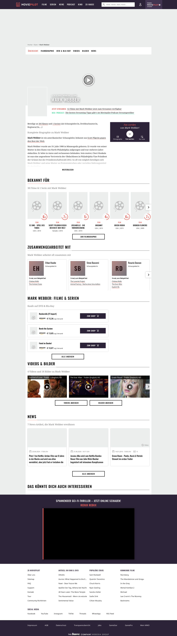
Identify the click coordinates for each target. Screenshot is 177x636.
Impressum (32, 625)
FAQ (29, 583)
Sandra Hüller (95, 592)
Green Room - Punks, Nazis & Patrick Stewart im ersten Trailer (127, 457)
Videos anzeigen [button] (71, 402)
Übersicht (33, 50)
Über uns (31, 575)
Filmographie (47, 50)
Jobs (99, 625)
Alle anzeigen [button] (68, 356)
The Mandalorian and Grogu (132, 579)
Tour (29, 596)
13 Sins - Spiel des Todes (37, 226)
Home (30, 45)
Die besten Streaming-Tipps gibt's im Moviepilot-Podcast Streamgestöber (100, 112)
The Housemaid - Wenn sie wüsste (73, 596)
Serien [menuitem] (53, 4)
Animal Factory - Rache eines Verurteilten (85, 284)
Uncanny (98, 225)
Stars (36, 45)
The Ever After (117, 284)
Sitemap (31, 579)
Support (31, 588)
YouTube (44, 613)
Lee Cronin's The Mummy (130, 596)
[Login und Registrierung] (140, 4)
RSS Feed (110, 613)
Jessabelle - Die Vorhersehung (78, 226)
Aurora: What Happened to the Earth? (73, 579)
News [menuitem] (61, 4)
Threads (82, 613)
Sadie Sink (93, 596)
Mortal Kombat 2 (127, 588)
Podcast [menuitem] (71, 4)
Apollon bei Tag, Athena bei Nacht (73, 588)
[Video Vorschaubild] (47, 387)
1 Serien (56, 123)
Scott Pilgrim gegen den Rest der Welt (57, 226)
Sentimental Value (66, 600)
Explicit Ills (115, 287)
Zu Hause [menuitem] (89, 4)
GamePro (129, 625)
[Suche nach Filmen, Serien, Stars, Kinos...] (118, 4)
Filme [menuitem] (44, 4)
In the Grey (125, 583)
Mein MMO (144, 625)
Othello (62, 575)
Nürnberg (124, 575)
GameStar (113, 625)
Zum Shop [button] (93, 316)
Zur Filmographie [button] (88, 236)
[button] (117, 138)
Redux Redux (88, 505)
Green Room (119, 225)
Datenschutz (61, 625)
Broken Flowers (140, 225)
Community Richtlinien (37, 600)
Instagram (58, 613)
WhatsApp (96, 613)
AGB (46, 625)
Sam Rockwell (95, 575)
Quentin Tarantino (97, 579)
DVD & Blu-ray (64, 50)
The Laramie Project (77, 281)
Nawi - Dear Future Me (68, 583)
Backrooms (124, 600)
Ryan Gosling (94, 588)
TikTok (71, 613)
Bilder (85, 50)
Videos (76, 50)
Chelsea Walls (34, 281)
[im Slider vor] (148, 207)
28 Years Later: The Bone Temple (72, 592)
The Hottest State (35, 284)
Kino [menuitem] (80, 4)
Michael (123, 592)
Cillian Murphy (95, 600)
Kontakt (31, 592)
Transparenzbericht (82, 625)
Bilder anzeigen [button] (105, 402)
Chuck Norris (94, 583)
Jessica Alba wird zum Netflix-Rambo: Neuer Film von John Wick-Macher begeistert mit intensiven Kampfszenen (86, 459)
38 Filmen (43, 123)
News (93, 50)
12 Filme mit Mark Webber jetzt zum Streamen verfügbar (94, 109)
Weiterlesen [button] (68, 169)
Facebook (31, 613)
